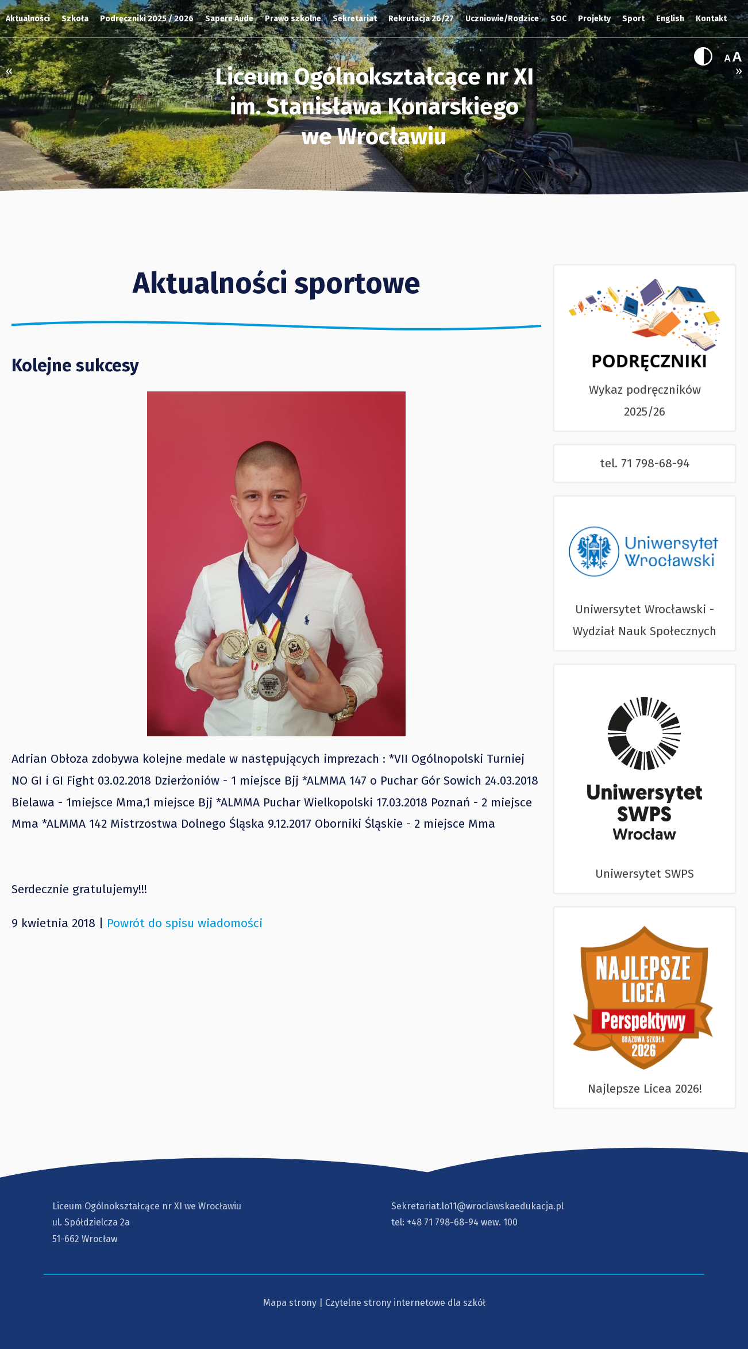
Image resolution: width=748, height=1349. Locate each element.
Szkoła (74, 19)
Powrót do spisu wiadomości (185, 923)
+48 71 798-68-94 (443, 1222)
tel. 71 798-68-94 (645, 463)
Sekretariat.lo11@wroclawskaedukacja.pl (477, 1206)
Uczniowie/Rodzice (502, 19)
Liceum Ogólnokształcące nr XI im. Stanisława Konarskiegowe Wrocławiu (374, 107)
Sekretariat (355, 19)
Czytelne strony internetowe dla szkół (405, 1302)
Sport (633, 19)
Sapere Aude (229, 19)
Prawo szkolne (293, 19)
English (670, 19)
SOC (558, 19)
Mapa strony (290, 1302)
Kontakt (711, 19)
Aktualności (28, 19)
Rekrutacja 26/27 (421, 19)
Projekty (594, 19)
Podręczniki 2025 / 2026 (147, 19)
